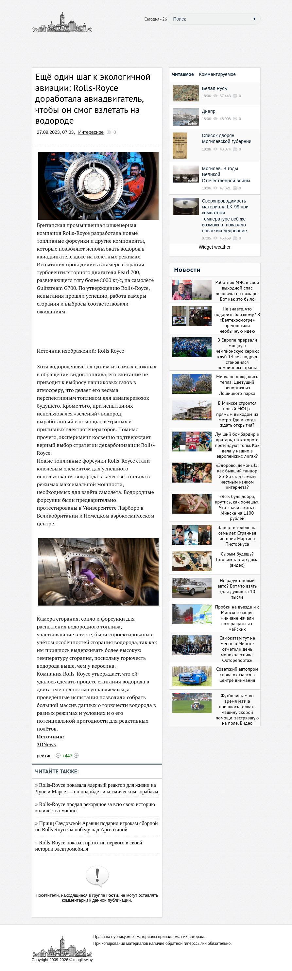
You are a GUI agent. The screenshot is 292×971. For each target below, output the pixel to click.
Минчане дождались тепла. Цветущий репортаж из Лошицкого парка (237, 385)
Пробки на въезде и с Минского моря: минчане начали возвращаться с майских (237, 618)
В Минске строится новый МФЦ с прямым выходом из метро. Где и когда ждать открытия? (237, 414)
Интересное (91, 132)
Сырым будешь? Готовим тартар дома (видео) (237, 559)
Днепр (208, 111)
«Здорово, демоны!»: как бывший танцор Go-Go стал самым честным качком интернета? (237, 476)
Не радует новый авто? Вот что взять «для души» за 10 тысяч (237, 588)
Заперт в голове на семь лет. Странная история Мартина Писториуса (237, 535)
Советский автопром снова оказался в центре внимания (237, 674)
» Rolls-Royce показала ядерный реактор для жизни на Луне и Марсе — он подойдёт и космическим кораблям (96, 788)
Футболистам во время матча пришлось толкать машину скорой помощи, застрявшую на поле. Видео (237, 709)
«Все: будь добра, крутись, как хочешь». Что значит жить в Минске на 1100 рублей (237, 507)
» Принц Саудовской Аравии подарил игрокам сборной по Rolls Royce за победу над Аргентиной (96, 826)
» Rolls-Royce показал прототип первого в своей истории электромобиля (88, 846)
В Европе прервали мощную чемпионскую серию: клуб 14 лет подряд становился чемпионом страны (237, 353)
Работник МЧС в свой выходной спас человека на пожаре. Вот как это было (237, 290)
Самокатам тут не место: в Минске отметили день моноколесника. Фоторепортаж (237, 649)
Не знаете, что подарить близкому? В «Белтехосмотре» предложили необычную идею (237, 320)
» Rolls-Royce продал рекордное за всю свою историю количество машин (95, 807)
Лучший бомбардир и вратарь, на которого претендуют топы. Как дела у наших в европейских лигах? (237, 445)
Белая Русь (214, 88)
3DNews (46, 744)
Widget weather (215, 247)
